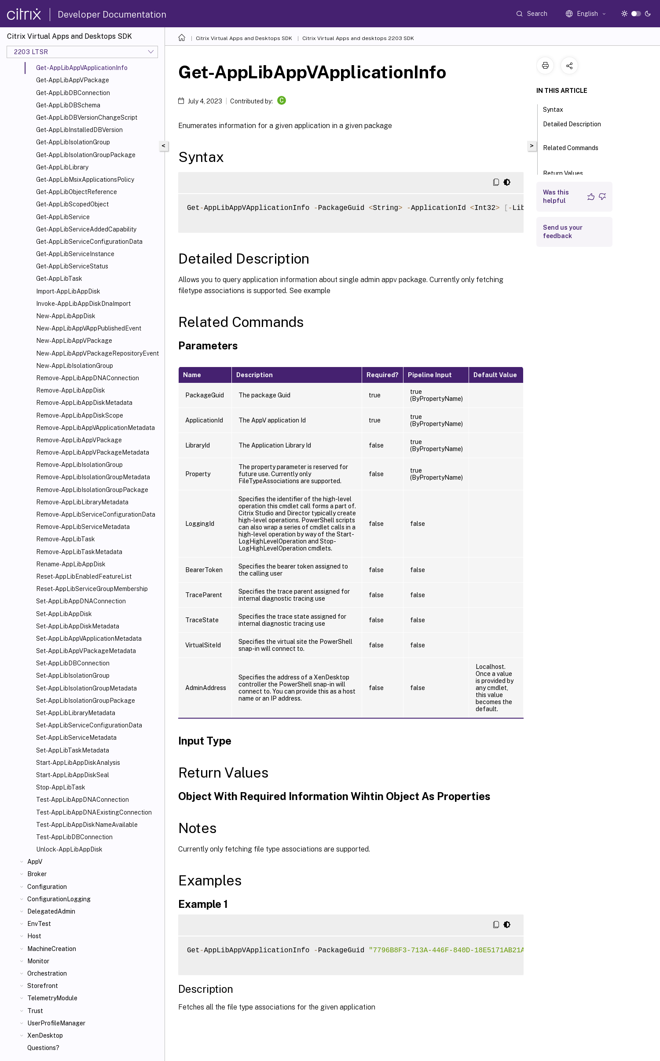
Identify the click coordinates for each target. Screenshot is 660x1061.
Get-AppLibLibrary (62, 167)
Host (34, 936)
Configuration (47, 886)
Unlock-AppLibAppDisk (69, 849)
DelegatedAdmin (51, 911)
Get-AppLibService (63, 216)
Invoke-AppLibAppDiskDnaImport (83, 303)
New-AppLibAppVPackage (74, 340)
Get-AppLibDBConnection (73, 92)
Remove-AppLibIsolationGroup (79, 464)
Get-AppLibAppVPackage (72, 80)
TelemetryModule (52, 998)
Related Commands (570, 151)
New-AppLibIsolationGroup (74, 365)
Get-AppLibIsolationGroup (73, 142)
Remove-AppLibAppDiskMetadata (84, 402)
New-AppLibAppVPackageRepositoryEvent (97, 353)
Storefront (42, 985)
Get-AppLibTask (59, 278)
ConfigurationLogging (59, 899)
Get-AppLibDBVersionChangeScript (86, 117)
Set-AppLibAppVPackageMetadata (86, 650)
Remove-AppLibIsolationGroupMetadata (93, 477)
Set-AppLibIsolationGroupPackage (85, 700)
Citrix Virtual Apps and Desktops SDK (244, 38)
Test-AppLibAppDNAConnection (82, 799)
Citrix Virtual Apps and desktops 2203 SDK (358, 38)
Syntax (558, 108)
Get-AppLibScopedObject (72, 204)
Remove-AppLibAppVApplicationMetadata (95, 427)
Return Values (568, 172)
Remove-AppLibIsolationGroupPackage (92, 489)
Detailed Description (572, 128)
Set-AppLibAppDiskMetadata (77, 626)
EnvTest (39, 923)
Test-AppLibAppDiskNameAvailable (87, 824)
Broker (37, 873)
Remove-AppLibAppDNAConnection (87, 378)
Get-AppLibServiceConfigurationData (89, 241)
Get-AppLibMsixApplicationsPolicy (85, 179)
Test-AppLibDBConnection (74, 837)
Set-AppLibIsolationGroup (73, 675)
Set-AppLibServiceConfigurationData (89, 725)
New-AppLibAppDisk (65, 315)
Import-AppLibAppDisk (68, 291)
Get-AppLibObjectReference (76, 191)
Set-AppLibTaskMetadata (72, 750)
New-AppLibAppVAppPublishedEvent (88, 328)
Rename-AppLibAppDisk (71, 564)
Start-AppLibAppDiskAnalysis (78, 762)
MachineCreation (51, 948)
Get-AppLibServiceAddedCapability (86, 229)
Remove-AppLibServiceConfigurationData (95, 514)
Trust (35, 1010)
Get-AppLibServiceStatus (72, 266)
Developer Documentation (112, 14)
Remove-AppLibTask (65, 539)
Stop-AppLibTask (60, 787)
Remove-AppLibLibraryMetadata (82, 502)
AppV (34, 861)
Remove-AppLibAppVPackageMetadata (92, 452)
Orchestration (47, 973)
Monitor (38, 961)
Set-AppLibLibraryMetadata (75, 712)
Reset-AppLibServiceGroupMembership (92, 588)
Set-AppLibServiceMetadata (76, 737)
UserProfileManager (56, 1023)
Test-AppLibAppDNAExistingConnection (94, 812)
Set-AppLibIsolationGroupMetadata (86, 688)
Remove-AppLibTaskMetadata (79, 551)
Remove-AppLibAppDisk (70, 390)
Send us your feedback (563, 231)
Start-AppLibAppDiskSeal (72, 774)
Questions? (43, 1047)
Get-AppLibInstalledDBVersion (79, 129)
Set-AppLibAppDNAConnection (81, 601)
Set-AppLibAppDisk (64, 613)
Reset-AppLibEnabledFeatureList (84, 576)
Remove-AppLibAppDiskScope (79, 415)
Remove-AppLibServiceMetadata (83, 526)
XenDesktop (45, 1035)
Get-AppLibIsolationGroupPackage (86, 154)
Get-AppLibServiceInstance (75, 253)
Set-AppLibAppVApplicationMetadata (89, 638)
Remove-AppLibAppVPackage (79, 440)
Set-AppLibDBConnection (73, 663)
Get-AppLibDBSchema (68, 105)
